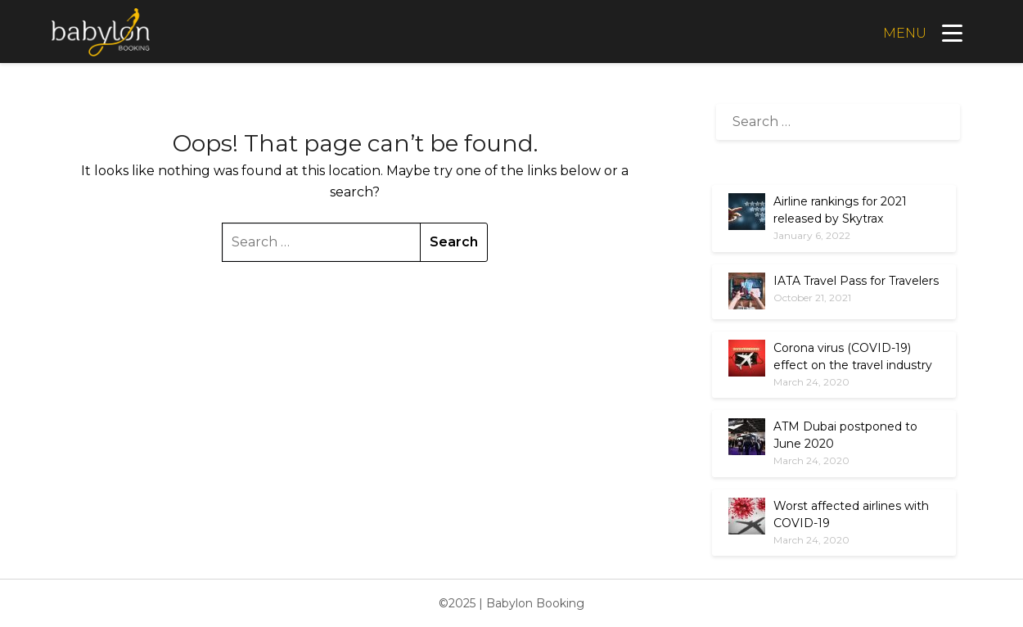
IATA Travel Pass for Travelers (856, 280)
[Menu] (920, 32)
